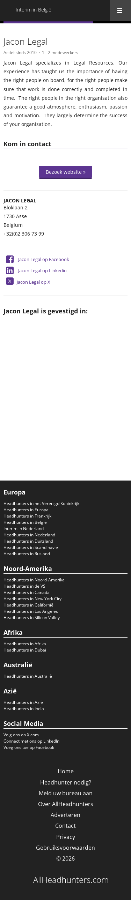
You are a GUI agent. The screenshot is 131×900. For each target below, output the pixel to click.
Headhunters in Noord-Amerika (34, 580)
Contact (65, 826)
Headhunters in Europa (26, 510)
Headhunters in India (23, 709)
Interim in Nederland (23, 528)
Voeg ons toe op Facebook (28, 747)
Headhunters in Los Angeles (30, 611)
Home (66, 771)
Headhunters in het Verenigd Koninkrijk (41, 503)
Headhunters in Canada (26, 592)
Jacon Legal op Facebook (43, 259)
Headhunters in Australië (27, 676)
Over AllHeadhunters (65, 804)
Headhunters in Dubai (24, 650)
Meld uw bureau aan (66, 793)
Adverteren (65, 815)
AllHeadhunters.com (71, 880)
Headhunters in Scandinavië (30, 547)
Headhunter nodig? (65, 782)
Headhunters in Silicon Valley (31, 617)
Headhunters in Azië (23, 702)
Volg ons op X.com (21, 735)
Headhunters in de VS (24, 586)
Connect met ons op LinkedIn (31, 741)
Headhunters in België (25, 522)
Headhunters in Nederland (29, 535)
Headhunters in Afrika (24, 644)
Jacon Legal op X (33, 282)
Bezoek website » (66, 172)
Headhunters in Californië (28, 605)
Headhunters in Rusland (26, 554)
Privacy (65, 837)
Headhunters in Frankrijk (27, 516)
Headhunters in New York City (32, 599)
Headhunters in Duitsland (28, 541)
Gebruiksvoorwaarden (65, 847)
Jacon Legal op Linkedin (42, 270)
